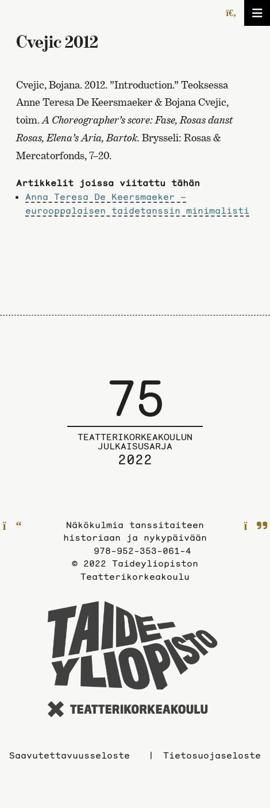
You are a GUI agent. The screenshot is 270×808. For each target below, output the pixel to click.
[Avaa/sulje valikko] (257, 13)
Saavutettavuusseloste (69, 755)
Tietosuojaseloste (212, 755)
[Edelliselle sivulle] (12, 526)
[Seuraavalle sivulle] (256, 526)
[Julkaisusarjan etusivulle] (135, 430)
